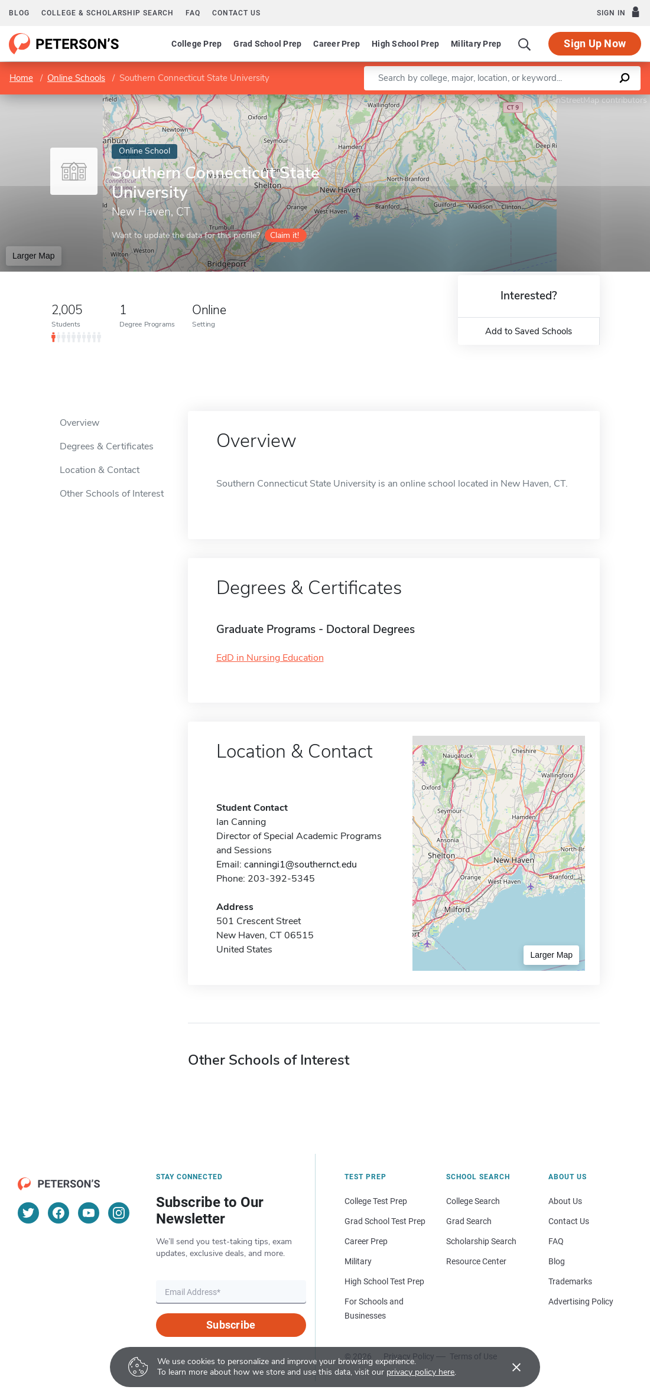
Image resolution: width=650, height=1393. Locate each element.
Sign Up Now (595, 43)
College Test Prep (375, 1201)
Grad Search (469, 1221)
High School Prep (405, 43)
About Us (565, 1201)
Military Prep (476, 43)
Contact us (236, 13)
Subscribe (230, 1325)
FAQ (193, 13)
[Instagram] (118, 1213)
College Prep (196, 43)
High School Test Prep (384, 1281)
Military (358, 1261)
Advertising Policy (580, 1301)
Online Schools (76, 78)
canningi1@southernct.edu (300, 864)
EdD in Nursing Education (270, 657)
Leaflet (507, 100)
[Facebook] (58, 1213)
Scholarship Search (481, 1241)
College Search (473, 1201)
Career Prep (336, 43)
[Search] (525, 43)
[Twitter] (28, 1213)
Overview (79, 422)
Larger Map (33, 255)
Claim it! (284, 235)
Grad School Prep (267, 43)
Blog (19, 13)
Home (21, 78)
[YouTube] (88, 1213)
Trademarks (570, 1281)
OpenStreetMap (570, 100)
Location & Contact (99, 470)
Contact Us (568, 1221)
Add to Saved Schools (528, 331)
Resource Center (476, 1261)
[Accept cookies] (508, 1367)
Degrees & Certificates (107, 446)
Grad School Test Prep (384, 1221)
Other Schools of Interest (112, 493)
